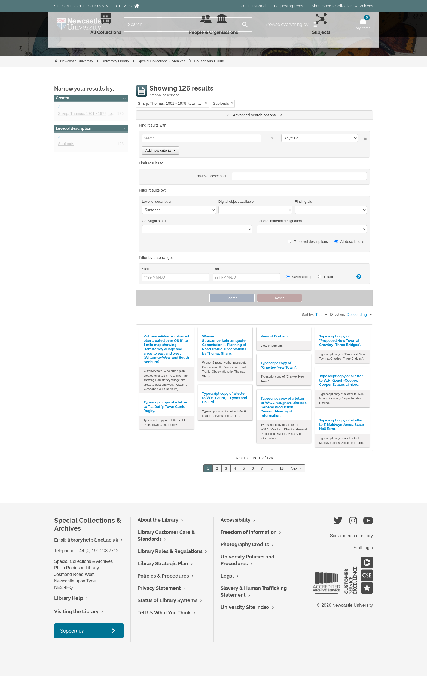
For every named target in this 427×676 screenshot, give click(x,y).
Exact (325, 277)
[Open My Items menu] (363, 24)
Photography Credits (245, 544)
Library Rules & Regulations (170, 551)
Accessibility (236, 520)
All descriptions (349, 242)
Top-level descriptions (308, 242)
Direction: (337, 314)
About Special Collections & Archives (342, 6)
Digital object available (236, 201)
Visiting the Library (76, 611)
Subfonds (66, 145)
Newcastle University (76, 61)
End (216, 269)
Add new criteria (160, 150)
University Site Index (245, 607)
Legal (227, 576)
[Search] (181, 24)
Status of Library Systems (167, 600)
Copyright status (154, 221)
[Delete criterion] (362, 138)
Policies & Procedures (163, 576)
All (60, 108)
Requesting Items (288, 6)
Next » (296, 468)
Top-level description (211, 176)
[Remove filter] (206, 103)
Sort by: (308, 314)
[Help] (356, 277)
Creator (62, 98)
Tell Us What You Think (164, 612)
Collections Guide (209, 61)
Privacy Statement (159, 588)
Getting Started (253, 6)
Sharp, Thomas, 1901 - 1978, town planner (94, 114)
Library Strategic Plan (163, 563)
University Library (115, 61)
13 (282, 468)
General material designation (279, 221)
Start (145, 269)
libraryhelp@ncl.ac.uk (93, 540)
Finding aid (303, 201)
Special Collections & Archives (93, 6)
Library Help (68, 598)
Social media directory (351, 535)
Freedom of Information (249, 532)
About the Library (158, 520)
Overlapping (299, 277)
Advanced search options (254, 115)
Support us (72, 630)
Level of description (73, 128)
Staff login (363, 547)
